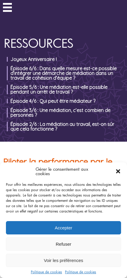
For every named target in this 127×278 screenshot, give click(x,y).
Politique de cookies (46, 272)
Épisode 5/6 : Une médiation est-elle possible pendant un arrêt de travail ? (58, 89)
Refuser (64, 244)
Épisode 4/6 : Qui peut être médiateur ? (52, 101)
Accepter (63, 227)
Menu (7, 8)
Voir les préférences (63, 260)
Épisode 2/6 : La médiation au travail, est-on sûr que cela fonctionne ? (62, 126)
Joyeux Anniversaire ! (33, 59)
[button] (118, 171)
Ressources (39, 43)
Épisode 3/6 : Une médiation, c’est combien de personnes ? (60, 112)
